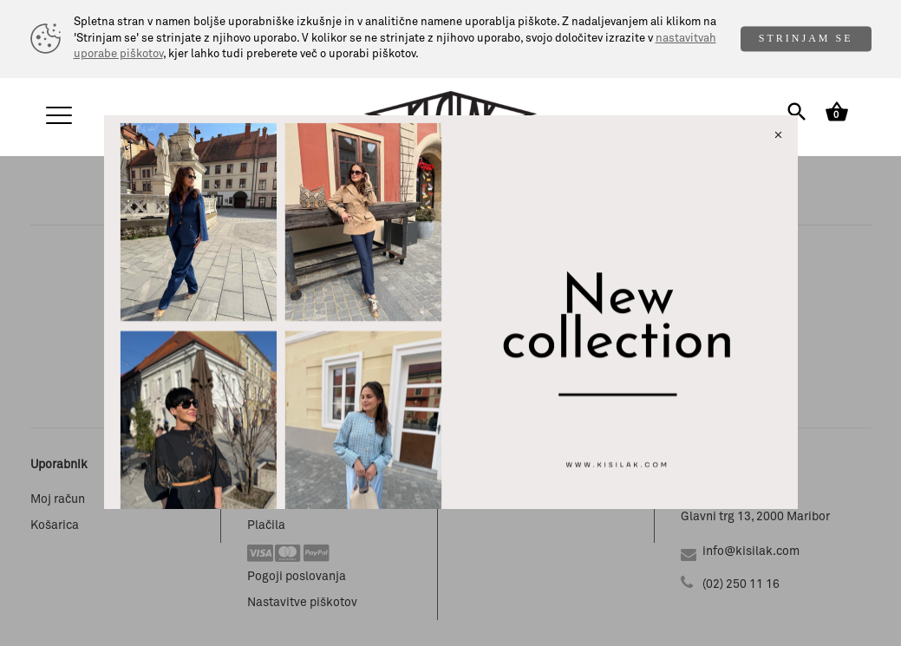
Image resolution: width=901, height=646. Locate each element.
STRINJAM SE (806, 38)
